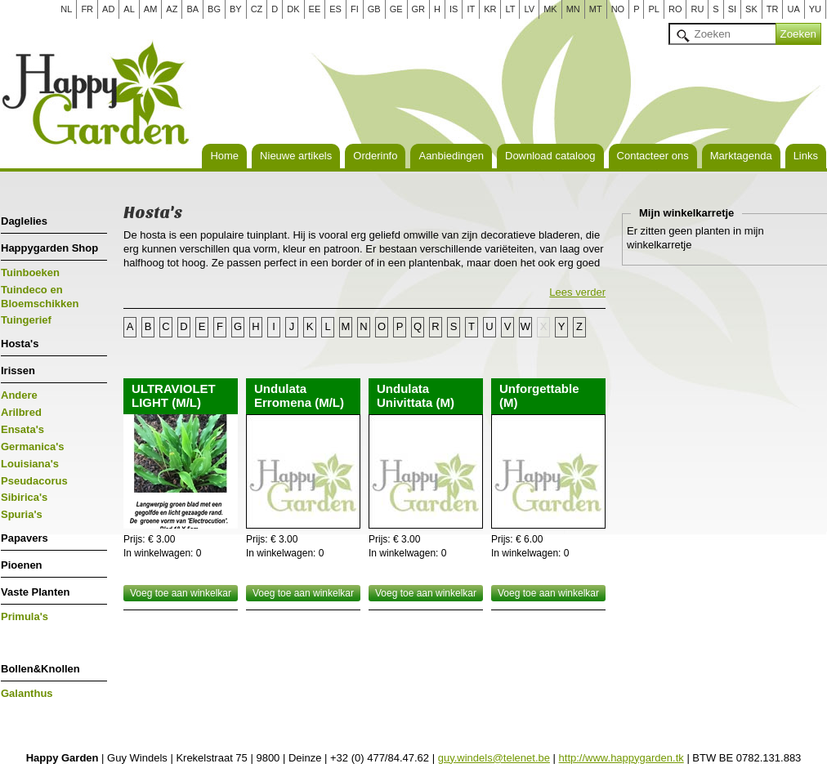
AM (151, 9)
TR (773, 9)
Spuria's (21, 514)
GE (396, 9)
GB (374, 9)
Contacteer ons (653, 156)
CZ (257, 9)
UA (793, 9)
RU (697, 9)
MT (595, 9)
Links (805, 156)
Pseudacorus (34, 481)
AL (128, 9)
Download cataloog (550, 156)
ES (335, 9)
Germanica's (33, 446)
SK (751, 9)
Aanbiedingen (451, 156)
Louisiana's (30, 464)
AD (108, 9)
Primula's (24, 616)
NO (618, 9)
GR (419, 9)
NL (66, 9)
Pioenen (21, 565)
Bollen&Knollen (40, 669)
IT (471, 9)
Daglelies (24, 221)
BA (192, 9)
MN (573, 9)
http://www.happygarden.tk (621, 758)
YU (815, 9)
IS (453, 9)
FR (87, 9)
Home (224, 156)
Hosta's (19, 343)
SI (732, 9)
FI (355, 9)
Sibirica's (24, 497)
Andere (19, 395)
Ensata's (22, 429)
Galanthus (27, 693)
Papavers (24, 538)
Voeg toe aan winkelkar (180, 593)
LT (510, 9)
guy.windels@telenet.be (494, 758)
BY (236, 9)
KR (490, 9)
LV (529, 9)
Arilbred (21, 412)
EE (315, 9)
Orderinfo (375, 156)
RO (675, 9)
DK (293, 9)
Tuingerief (26, 320)
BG (214, 9)
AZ (171, 9)
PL (653, 9)
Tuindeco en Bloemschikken (39, 297)
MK (550, 9)
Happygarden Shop (49, 248)
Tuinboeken (30, 272)
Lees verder (577, 292)
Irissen (18, 370)
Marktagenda (741, 156)
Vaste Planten (35, 592)
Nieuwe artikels (296, 156)
